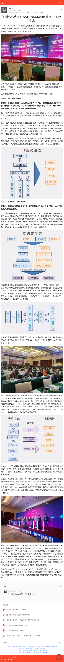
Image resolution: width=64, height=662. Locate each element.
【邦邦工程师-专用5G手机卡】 (17, 646)
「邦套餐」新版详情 (38, 648)
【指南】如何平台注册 (24, 650)
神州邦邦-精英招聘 (51, 646)
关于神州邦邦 (5, 657)
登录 (60, 2)
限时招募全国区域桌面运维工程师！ (17, 625)
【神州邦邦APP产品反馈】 (36, 646)
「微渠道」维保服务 (25, 648)
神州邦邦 (11, 12)
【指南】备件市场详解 (39, 652)
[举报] (61, 10)
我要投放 (58, 642)
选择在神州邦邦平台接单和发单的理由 (18, 615)
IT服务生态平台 (19, 12)
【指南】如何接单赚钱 (39, 650)
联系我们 (15, 657)
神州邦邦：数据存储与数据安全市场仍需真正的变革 (22, 620)
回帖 (27, 12)
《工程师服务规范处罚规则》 (15, 630)
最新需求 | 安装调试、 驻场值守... (17, 609)
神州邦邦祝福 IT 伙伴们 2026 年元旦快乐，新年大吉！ (24, 636)
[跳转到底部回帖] (60, 587)
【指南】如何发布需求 (24, 652)
